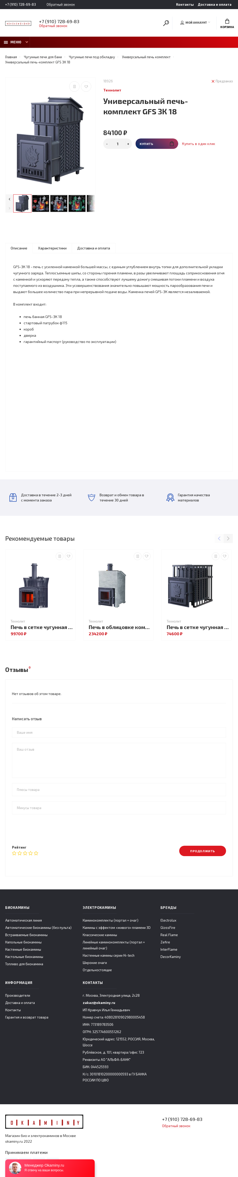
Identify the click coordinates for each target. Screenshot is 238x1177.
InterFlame (168, 949)
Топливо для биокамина (24, 964)
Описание (19, 248)
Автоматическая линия (23, 920)
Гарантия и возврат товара (26, 1017)
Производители (17, 995)
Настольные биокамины (24, 957)
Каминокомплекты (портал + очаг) (110, 920)
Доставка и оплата (214, 4)
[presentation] (51, 829)
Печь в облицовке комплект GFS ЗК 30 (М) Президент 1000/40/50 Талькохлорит (120, 627)
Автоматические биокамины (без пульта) (38, 927)
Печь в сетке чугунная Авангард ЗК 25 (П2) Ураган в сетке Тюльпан (42, 627)
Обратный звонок (61, 4)
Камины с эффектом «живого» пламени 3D (117, 927)
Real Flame (169, 935)
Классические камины (100, 935)
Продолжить (202, 851)
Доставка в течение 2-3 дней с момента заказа (40, 497)
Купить (157, 143)
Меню (12, 42)
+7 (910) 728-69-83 (20, 4)
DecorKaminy (170, 957)
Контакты (185, 4)
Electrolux (168, 920)
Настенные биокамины (23, 949)
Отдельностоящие (97, 970)
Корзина (227, 24)
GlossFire (167, 927)
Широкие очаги (95, 963)
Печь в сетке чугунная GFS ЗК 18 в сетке (198, 627)
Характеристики (52, 248)
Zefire (165, 942)
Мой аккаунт (193, 22)
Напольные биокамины (23, 942)
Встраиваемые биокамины (26, 935)
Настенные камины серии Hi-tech (108, 955)
